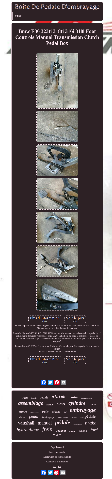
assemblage (30, 403)
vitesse (22, 417)
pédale (62, 422)
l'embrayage (34, 412)
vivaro (57, 435)
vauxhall (26, 423)
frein (47, 429)
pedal (33, 416)
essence (22, 411)
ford (94, 429)
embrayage (83, 410)
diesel (61, 404)
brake (90, 422)
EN (54, 466)
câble (25, 397)
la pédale (88, 416)
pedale (44, 397)
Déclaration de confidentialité (57, 457)
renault (50, 404)
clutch (58, 397)
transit (34, 398)
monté (72, 431)
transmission (63, 417)
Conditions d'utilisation (57, 461)
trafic (45, 411)
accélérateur (86, 398)
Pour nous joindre (57, 452)
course (92, 404)
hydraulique (28, 429)
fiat (65, 412)
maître (73, 397)
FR (59, 466)
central (74, 417)
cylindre (76, 403)
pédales (56, 411)
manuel (45, 422)
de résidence (77, 425)
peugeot (61, 430)
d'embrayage (48, 417)
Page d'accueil (57, 447)
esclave (83, 430)
